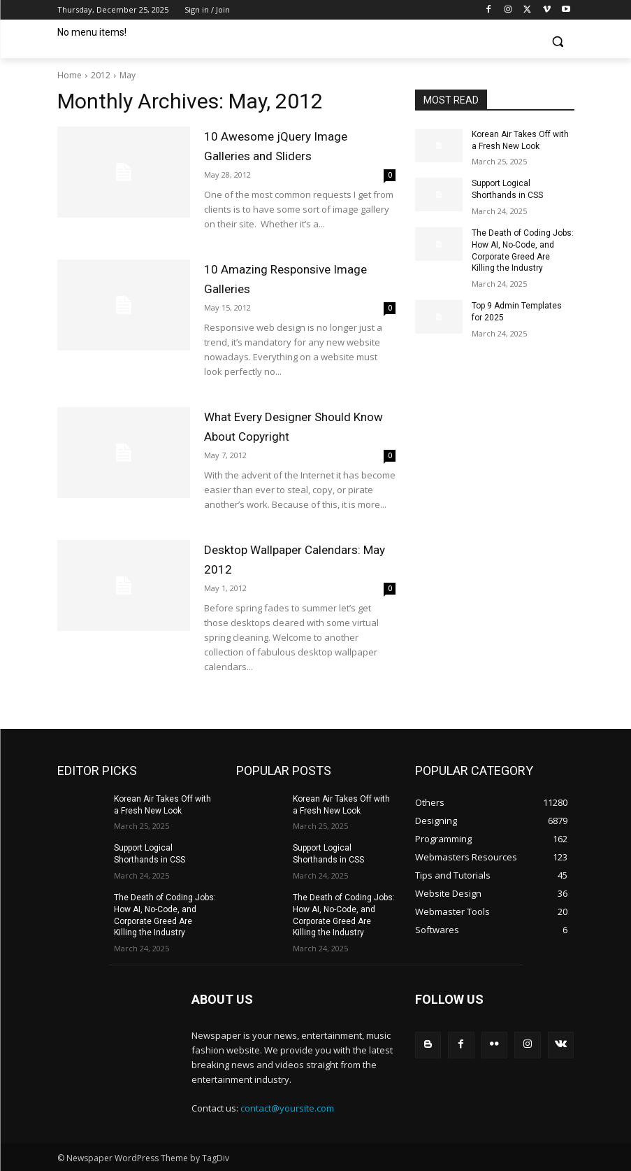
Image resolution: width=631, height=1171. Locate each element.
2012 (100, 75)
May (127, 75)
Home (69, 75)
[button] (558, 41)
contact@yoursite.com (287, 1108)
